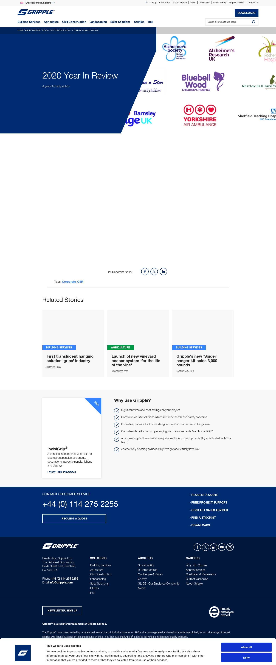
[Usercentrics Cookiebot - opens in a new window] (22, 658)
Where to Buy (219, 3)
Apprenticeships (195, 570)
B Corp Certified (147, 570)
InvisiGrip (73, 330)
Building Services (100, 565)
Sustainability (146, 565)
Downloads (204, 3)
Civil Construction (101, 574)
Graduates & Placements (201, 574)
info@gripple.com (61, 583)
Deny (246, 644)
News (192, 3)
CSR (80, 281)
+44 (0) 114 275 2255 (158, 3)
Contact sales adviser (209, 510)
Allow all (246, 633)
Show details (186, 658)
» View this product (61, 472)
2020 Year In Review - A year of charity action (74, 30)
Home (20, 30)
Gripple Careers (236, 3)
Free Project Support (209, 502)
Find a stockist (203, 517)
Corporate (69, 281)
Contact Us (253, 3)
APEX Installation (138, 330)
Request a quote (74, 518)
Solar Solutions (99, 584)
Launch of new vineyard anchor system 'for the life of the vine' (136, 361)
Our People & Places (150, 574)
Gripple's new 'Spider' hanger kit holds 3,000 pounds (196, 361)
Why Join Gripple (196, 565)
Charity (142, 579)
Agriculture (96, 570)
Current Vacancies (197, 579)
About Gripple (180, 3)
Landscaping (98, 579)
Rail (92, 593)
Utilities (94, 588)
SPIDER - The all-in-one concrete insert (203, 330)
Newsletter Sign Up (62, 611)
